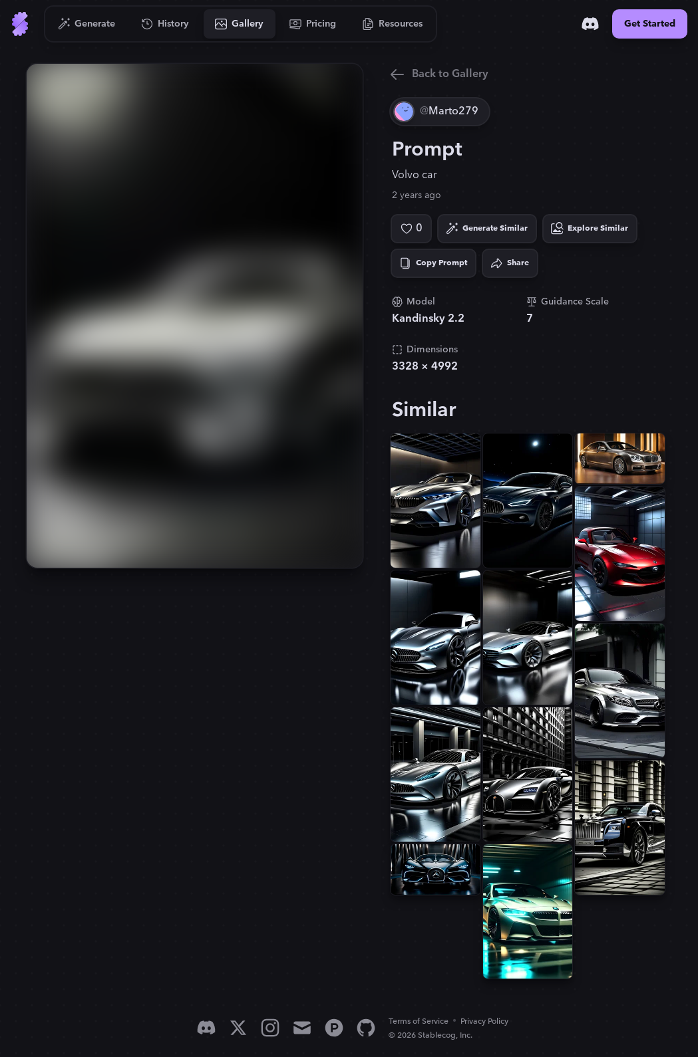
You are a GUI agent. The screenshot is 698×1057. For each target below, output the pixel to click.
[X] (238, 1028)
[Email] (302, 1028)
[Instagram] (270, 1028)
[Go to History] (165, 24)
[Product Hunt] (334, 1028)
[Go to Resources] (392, 24)
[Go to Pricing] (313, 24)
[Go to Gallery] (239, 24)
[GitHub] (366, 1028)
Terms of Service (418, 1021)
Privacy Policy (484, 1021)
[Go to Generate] (86, 24)
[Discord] (590, 24)
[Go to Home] (20, 24)
